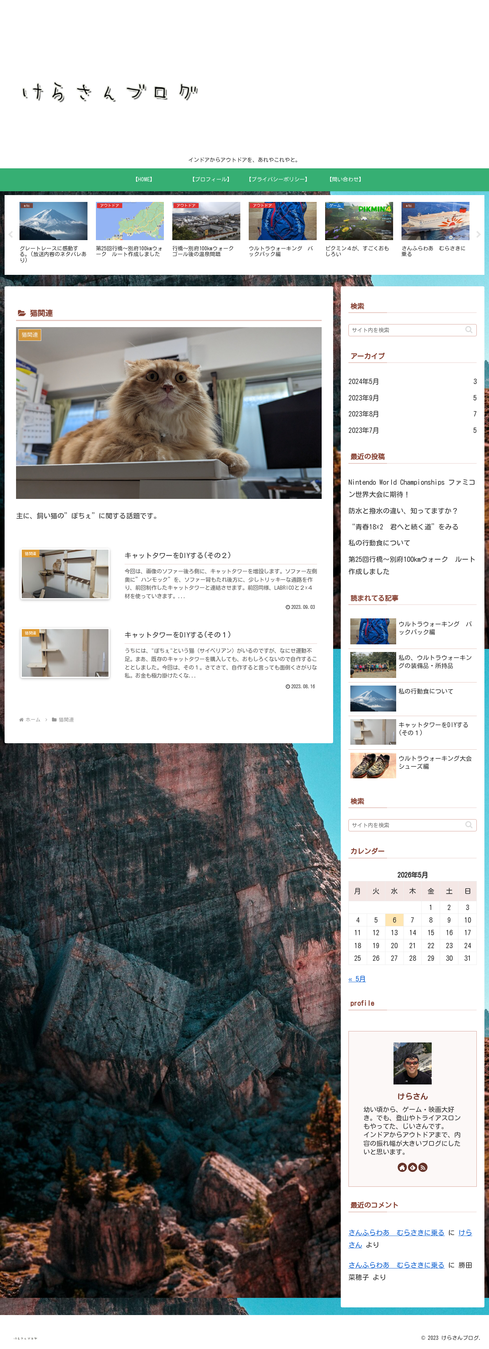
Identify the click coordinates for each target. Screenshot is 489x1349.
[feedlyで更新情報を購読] (412, 1167)
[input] (412, 330)
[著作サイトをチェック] (402, 1167)
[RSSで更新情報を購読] (422, 1167)
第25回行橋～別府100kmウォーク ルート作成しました (412, 565)
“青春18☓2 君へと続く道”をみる (403, 526)
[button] (469, 329)
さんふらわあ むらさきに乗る (396, 1232)
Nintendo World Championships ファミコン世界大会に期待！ (412, 488)
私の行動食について (379, 543)
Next (479, 235)
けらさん (412, 1096)
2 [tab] (244, 280)
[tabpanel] (53, 234)
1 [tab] (233, 280)
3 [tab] (256, 280)
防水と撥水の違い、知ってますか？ (403, 510)
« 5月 (357, 978)
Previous (10, 235)
